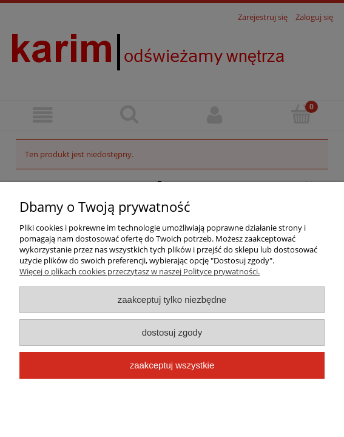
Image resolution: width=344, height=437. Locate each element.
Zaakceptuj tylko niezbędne (172, 299)
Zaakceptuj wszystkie (172, 365)
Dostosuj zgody (172, 332)
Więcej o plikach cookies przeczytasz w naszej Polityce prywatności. (139, 271)
